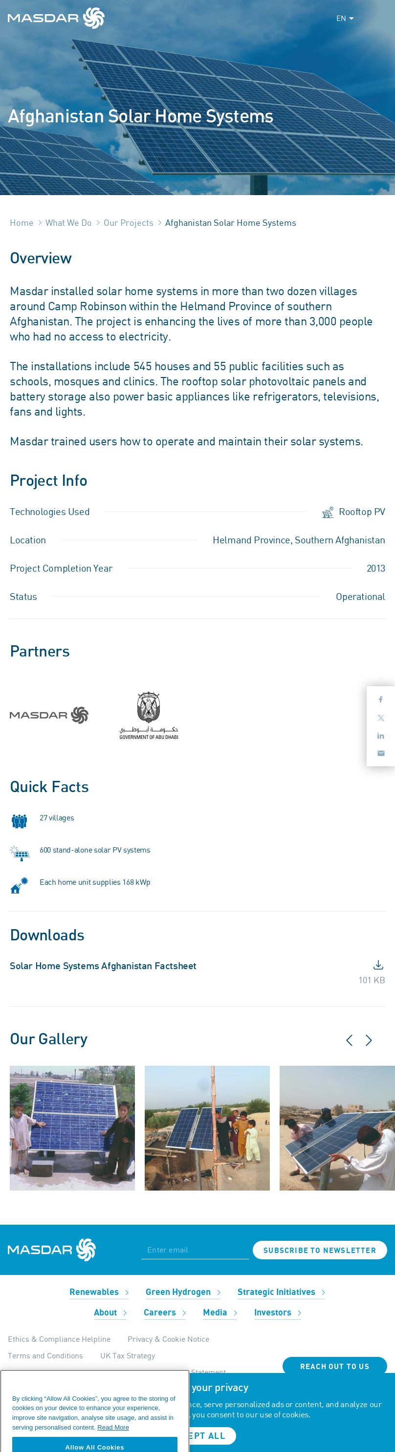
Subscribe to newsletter (319, 1250)
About (110, 1312)
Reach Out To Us (335, 1367)
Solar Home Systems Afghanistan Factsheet (103, 966)
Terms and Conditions (45, 1355)
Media (220, 1312)
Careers (165, 1312)
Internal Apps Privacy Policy (56, 1372)
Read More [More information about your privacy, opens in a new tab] (113, 1439)
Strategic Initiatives (281, 1292)
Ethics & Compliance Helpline (59, 1339)
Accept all (197, 1436)
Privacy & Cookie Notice (168, 1339)
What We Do (68, 222)
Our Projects (129, 222)
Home (22, 222)
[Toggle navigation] (378, 18)
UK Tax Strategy (127, 1355)
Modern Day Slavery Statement (173, 1372)
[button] (356, 1044)
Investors (277, 1312)
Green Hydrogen (183, 1292)
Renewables (99, 1292)
